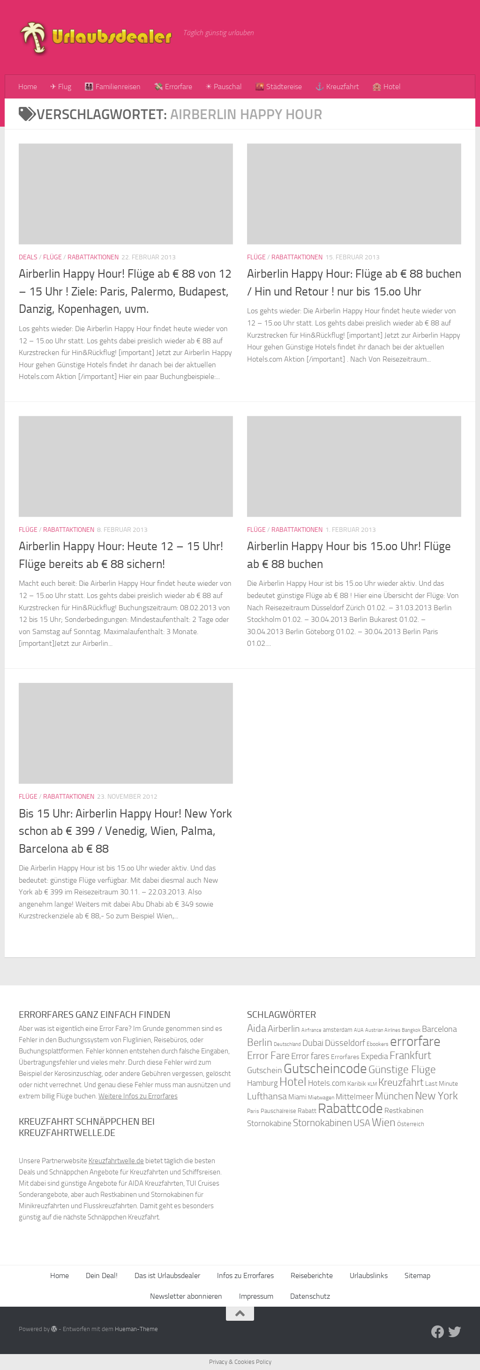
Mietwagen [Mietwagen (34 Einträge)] (321, 1097)
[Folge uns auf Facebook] (437, 1332)
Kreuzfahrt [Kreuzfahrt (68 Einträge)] (401, 1082)
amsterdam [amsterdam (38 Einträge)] (337, 1029)
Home (27, 86)
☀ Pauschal (223, 86)
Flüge (52, 257)
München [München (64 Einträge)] (394, 1096)
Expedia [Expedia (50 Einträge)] (374, 1056)
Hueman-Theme (136, 1328)
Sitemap (417, 1275)
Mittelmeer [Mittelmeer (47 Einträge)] (355, 1096)
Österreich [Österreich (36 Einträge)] (410, 1124)
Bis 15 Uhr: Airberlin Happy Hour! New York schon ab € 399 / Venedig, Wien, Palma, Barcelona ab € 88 (125, 831)
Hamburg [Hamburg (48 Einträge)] (262, 1083)
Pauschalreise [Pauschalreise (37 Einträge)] (278, 1110)
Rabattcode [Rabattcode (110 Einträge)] (350, 1108)
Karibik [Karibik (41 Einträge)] (356, 1084)
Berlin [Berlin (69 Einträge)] (259, 1042)
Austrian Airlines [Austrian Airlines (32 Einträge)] (382, 1030)
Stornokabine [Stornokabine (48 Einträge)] (269, 1123)
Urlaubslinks (369, 1275)
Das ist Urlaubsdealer (167, 1275)
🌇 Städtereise (278, 86)
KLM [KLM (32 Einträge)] (372, 1084)
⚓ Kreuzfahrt (337, 86)
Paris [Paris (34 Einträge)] (253, 1111)
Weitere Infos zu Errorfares (138, 1096)
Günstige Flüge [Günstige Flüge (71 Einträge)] (402, 1069)
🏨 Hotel (386, 86)
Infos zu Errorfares (245, 1275)
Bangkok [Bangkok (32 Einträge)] (411, 1030)
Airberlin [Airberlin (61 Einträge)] (284, 1028)
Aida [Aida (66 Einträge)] (256, 1028)
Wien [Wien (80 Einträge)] (384, 1122)
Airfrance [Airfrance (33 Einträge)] (311, 1030)
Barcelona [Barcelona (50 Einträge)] (439, 1029)
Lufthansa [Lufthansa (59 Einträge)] (267, 1096)
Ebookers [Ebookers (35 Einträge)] (378, 1043)
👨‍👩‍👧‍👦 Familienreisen (112, 86)
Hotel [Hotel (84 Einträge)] (293, 1082)
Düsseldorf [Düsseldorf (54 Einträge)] (345, 1043)
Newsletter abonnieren (186, 1296)
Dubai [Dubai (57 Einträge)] (312, 1042)
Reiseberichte (312, 1275)
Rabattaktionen (93, 257)
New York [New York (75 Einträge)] (436, 1095)
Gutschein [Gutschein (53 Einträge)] (264, 1070)
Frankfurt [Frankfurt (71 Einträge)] (410, 1055)
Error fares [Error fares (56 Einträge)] (310, 1056)
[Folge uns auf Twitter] (454, 1332)
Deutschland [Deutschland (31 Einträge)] (287, 1044)
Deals (28, 257)
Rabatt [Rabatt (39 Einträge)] (307, 1111)
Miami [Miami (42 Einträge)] (297, 1097)
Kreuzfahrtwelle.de (116, 1161)
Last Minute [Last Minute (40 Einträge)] (441, 1084)
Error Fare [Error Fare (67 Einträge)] (268, 1056)
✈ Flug (60, 86)
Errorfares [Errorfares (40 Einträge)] (345, 1057)
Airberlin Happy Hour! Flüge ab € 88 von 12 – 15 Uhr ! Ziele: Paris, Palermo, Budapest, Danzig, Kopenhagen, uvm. (125, 291)
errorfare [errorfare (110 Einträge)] (415, 1041)
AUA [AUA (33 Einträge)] (359, 1030)
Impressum (256, 1296)
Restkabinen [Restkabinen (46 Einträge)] (404, 1110)
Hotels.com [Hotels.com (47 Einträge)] (327, 1083)
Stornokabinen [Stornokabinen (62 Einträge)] (322, 1122)
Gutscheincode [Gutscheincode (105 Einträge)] (325, 1068)
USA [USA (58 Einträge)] (361, 1123)
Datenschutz (310, 1296)
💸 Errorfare (173, 86)
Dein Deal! (102, 1275)
